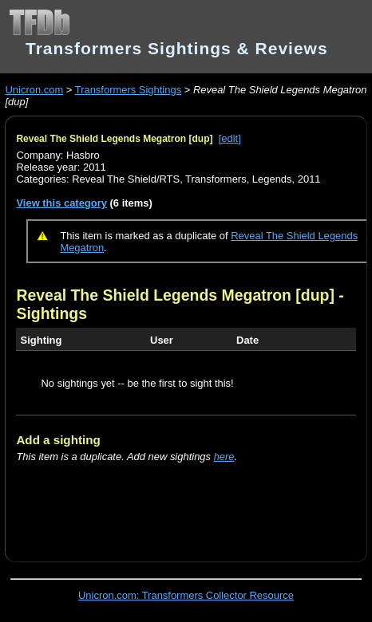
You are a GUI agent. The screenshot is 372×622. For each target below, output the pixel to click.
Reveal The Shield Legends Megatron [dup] (114, 138)
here (224, 457)
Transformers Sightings (128, 90)
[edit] (230, 138)
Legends (272, 179)
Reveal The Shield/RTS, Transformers (159, 179)
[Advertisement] (193, 503)
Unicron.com (34, 90)
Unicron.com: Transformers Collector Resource (186, 595)
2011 (309, 179)
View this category (61, 203)
